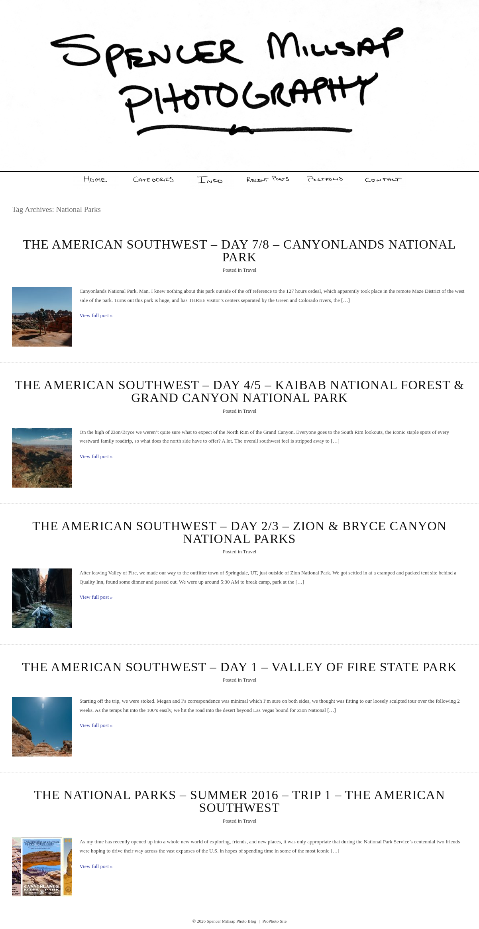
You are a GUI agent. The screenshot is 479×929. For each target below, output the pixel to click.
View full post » (96, 315)
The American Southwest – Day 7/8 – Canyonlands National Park (239, 250)
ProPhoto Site (274, 921)
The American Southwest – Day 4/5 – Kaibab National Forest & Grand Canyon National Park (239, 391)
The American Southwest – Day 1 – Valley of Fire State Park (239, 667)
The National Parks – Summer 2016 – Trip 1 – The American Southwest (239, 801)
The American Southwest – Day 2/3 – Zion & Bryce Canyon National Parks (239, 532)
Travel (249, 270)
